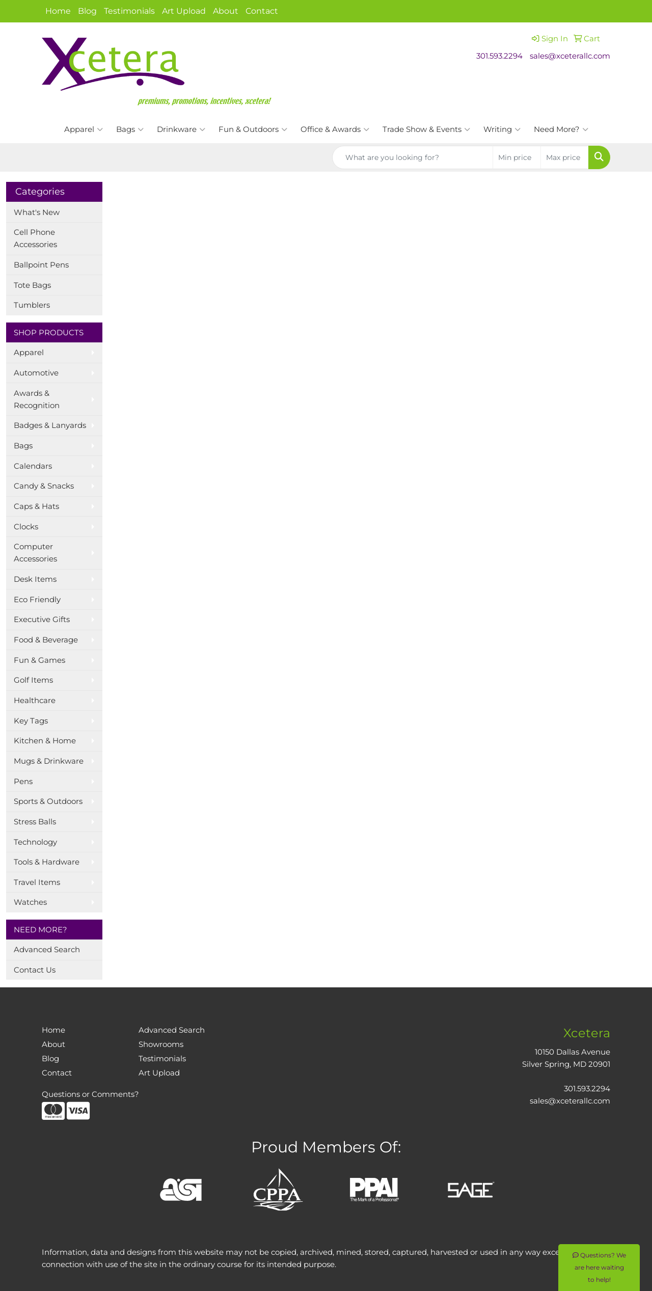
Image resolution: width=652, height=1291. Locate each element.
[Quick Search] (412, 157)
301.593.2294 (499, 56)
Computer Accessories (35, 552)
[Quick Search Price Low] (517, 157)
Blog (87, 11)
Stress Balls (35, 821)
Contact (262, 11)
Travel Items (37, 882)
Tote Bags (32, 285)
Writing (502, 129)
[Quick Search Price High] (564, 157)
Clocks (26, 526)
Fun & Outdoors (253, 129)
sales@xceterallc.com (570, 56)
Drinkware (181, 129)
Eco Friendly (37, 599)
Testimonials (129, 11)
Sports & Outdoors (48, 801)
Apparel (83, 129)
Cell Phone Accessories (35, 238)
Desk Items (35, 579)
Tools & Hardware (46, 862)
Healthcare (35, 700)
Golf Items (33, 680)
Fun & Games (39, 660)
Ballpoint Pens (41, 265)
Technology (35, 842)
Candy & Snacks (44, 486)
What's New (37, 212)
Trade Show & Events (426, 129)
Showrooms (161, 1044)
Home (58, 11)
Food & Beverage (46, 639)
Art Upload (184, 11)
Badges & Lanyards (50, 425)
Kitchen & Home (45, 740)
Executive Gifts (42, 619)
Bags (130, 129)
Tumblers (32, 305)
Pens (23, 781)
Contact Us (35, 970)
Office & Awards (335, 129)
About (225, 11)
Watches (30, 902)
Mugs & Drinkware (49, 761)
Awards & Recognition (37, 399)
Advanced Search (47, 949)
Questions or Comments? (90, 1094)
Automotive (36, 373)
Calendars (33, 466)
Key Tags (31, 720)
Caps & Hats (36, 506)
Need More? (561, 129)
